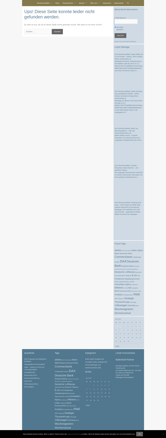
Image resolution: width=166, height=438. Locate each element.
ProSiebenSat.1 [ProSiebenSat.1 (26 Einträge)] (128, 295)
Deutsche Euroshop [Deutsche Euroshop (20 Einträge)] (73, 379)
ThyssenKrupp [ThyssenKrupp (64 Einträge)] (122, 302)
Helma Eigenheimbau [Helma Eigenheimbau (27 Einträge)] (122, 281)
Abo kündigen (29, 387)
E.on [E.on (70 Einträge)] (134, 275)
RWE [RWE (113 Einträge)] (137, 294)
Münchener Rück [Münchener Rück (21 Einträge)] (136, 291)
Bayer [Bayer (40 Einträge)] (117, 253)
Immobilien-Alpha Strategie (94, 362)
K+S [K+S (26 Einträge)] (124, 288)
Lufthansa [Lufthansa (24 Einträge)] (135, 288)
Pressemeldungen (91, 365)
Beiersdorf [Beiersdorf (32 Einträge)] (123, 253)
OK (139, 434)
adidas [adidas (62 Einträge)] (118, 250)
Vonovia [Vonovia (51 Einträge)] (131, 305)
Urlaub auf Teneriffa (122, 375)
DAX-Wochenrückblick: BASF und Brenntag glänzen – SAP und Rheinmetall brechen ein (126, 131)
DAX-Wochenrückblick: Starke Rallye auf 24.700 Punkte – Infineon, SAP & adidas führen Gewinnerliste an (129, 56)
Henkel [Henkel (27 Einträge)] (132, 281)
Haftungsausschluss (31, 384)
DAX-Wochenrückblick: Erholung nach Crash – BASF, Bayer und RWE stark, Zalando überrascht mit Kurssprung (128, 205)
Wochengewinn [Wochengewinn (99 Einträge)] (124, 309)
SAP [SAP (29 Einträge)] (116, 298)
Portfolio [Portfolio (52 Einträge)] (118, 294)
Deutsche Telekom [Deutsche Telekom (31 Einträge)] (125, 275)
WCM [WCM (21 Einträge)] (137, 305)
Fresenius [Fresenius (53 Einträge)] (119, 279)
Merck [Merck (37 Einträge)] (117, 291)
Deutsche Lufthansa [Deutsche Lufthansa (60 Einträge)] (125, 272)
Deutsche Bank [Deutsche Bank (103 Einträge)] (64, 375)
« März (117, 346)
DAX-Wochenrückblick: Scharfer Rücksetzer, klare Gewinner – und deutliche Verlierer (126, 168)
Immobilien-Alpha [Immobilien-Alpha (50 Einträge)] (123, 284)
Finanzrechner (70, 3)
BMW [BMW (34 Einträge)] (130, 253)
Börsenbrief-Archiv (30, 375)
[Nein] (163, 434)
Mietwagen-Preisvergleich (125, 377)
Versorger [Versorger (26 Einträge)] (133, 302)
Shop (57, 3)
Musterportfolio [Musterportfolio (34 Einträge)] (125, 291)
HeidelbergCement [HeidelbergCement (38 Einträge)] (132, 279)
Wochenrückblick (45, 3)
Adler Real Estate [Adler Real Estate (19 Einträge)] (126, 250)
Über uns (95, 3)
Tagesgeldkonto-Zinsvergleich (34, 364)
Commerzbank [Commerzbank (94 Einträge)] (123, 256)
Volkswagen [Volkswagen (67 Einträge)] (121, 305)
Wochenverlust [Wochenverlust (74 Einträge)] (123, 313)
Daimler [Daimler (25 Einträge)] (117, 262)
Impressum (107, 3)
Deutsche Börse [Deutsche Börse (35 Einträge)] (127, 266)
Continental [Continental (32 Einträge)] (136, 257)
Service (84, 3)
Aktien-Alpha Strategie (93, 359)
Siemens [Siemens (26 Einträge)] (121, 298)
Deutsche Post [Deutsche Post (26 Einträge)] (59, 387)
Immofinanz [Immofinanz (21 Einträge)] (134, 284)
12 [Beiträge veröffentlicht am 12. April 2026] (140, 330)
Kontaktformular (29, 372)
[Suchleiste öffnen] (128, 3)
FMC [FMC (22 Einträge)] (138, 275)
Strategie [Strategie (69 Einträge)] (129, 298)
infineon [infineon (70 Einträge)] (119, 287)
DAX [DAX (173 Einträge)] (123, 261)
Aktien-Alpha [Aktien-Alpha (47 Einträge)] (137, 250)
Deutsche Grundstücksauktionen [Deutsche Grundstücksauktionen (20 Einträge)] (129, 269)
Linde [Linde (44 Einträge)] (129, 288)
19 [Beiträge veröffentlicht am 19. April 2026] (140, 333)
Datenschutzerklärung (130, 41)
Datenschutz (119, 3)
